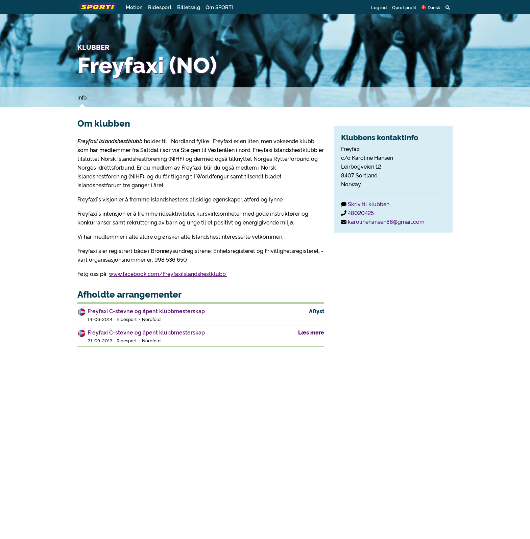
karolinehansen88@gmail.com (386, 221)
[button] (431, 7)
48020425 (361, 212)
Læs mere (311, 332)
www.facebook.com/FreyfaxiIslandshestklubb (168, 273)
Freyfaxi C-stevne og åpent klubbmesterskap (146, 311)
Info (82, 97)
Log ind (379, 7)
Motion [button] (134, 6)
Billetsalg (188, 6)
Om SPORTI (219, 6)
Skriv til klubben (368, 204)
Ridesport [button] (160, 6)
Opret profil (404, 7)
